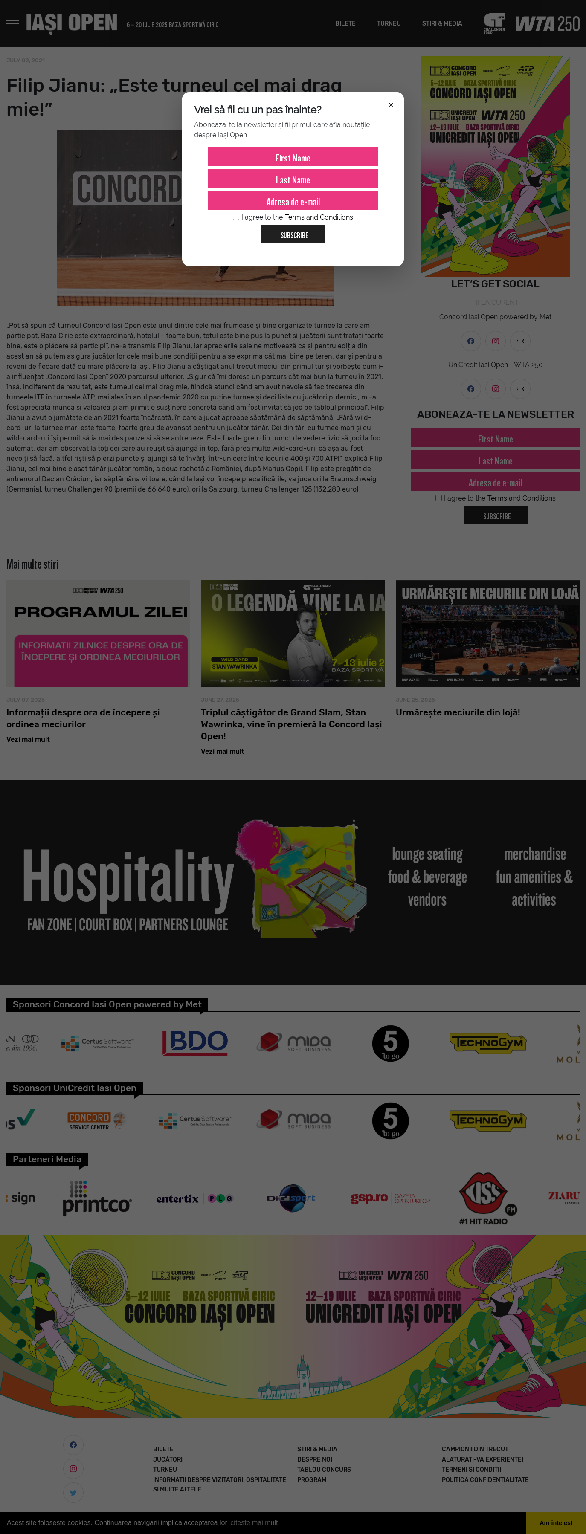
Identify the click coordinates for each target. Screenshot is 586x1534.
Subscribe (291, 232)
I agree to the (293, 217)
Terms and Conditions (319, 217)
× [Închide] (391, 104)
